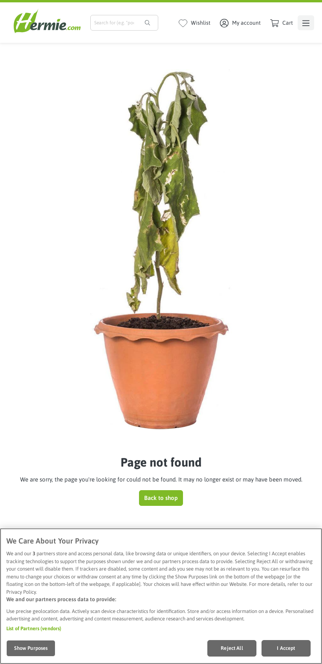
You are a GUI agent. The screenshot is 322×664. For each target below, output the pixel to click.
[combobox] (114, 22)
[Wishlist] (194, 22)
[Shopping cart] (281, 22)
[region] (161, 596)
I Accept (286, 648)
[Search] (147, 22)
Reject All (232, 648)
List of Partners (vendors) (33, 628)
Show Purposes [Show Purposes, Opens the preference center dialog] (31, 648)
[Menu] (306, 22)
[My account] (240, 22)
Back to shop (161, 497)
